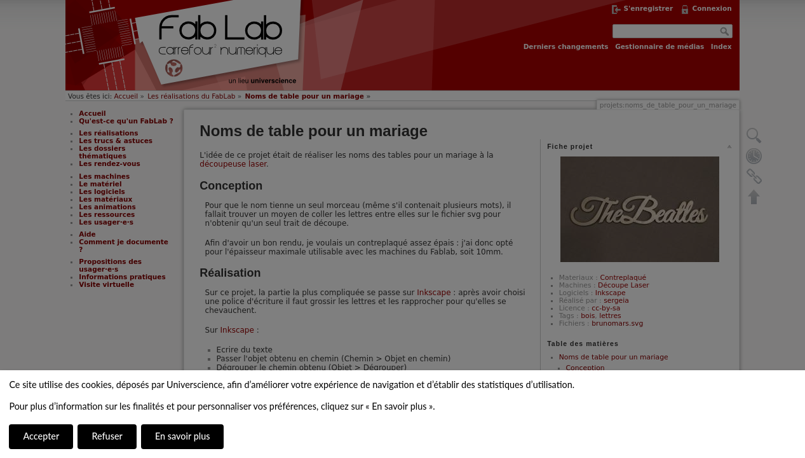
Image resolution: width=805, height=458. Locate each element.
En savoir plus (182, 436)
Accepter (41, 436)
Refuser (106, 436)
